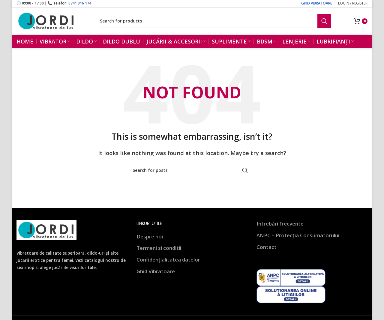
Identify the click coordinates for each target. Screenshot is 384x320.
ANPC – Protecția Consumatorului (297, 240)
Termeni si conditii (158, 253)
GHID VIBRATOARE (316, 3)
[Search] (215, 23)
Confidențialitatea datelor (168, 265)
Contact (266, 252)
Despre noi (149, 241)
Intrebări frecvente (280, 229)
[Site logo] (46, 22)
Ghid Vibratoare (155, 276)
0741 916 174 (79, 3)
